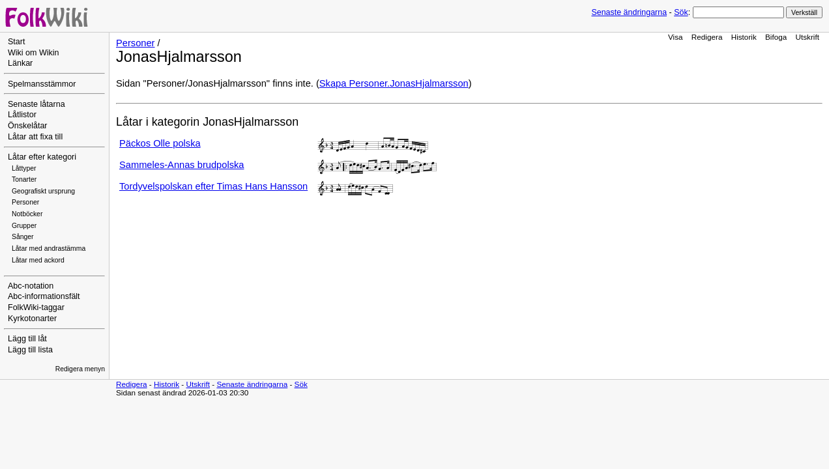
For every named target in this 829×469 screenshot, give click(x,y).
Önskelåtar (28, 125)
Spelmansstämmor (42, 84)
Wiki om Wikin (33, 52)
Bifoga (776, 37)
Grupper (24, 225)
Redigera (707, 37)
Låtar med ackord (38, 260)
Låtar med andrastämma (48, 248)
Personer (25, 202)
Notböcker (27, 214)
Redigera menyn (80, 369)
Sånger (23, 236)
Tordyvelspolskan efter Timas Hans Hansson (213, 186)
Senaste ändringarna (629, 12)
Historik (744, 37)
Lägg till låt (27, 338)
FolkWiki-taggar (36, 307)
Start (16, 41)
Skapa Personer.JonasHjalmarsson (394, 83)
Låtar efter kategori (42, 157)
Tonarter (24, 179)
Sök (681, 12)
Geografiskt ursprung (43, 191)
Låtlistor (22, 114)
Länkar (20, 63)
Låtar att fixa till (35, 136)
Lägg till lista (30, 349)
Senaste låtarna (36, 104)
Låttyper (24, 168)
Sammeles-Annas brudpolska (181, 165)
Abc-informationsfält (44, 296)
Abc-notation (30, 286)
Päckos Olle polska (160, 143)
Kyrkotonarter (32, 318)
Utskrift (807, 37)
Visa (675, 37)
